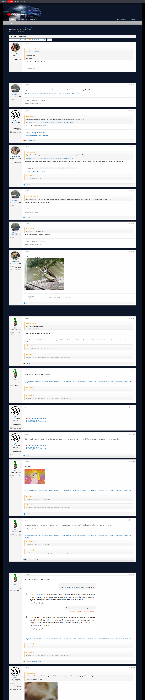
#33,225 (133, 667)
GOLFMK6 (17, 1)
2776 (44, 40)
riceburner (12, 31)
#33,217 (133, 252)
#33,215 (133, 191)
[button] (26, 19)
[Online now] (15, 260)
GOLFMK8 (4, 1)
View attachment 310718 (32, 328)
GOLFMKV (23, 1)
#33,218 (133, 318)
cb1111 (15, 53)
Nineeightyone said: (31, 196)
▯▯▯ (15, 328)
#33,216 (133, 223)
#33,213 (133, 111)
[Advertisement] (72, 77)
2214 (25, 40)
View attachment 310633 (32, 52)
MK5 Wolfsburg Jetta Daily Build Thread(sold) (36, 135)
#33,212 (133, 85)
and (31, 140)
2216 (33, 40)
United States (17, 267)
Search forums (20, 23)
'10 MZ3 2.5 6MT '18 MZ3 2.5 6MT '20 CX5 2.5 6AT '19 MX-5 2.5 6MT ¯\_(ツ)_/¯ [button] (56, 168)
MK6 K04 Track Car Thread (32, 134)
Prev (12, 40)
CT (20, 332)
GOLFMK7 (10, 1)
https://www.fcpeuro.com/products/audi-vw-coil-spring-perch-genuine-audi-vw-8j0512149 (52, 94)
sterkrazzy (15, 261)
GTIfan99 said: (30, 116)
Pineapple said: (30, 49)
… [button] (17, 40)
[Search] (132, 19)
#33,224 (133, 574)
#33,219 (133, 369)
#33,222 (133, 461)
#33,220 (133, 407)
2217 (37, 40)
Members (32, 20)
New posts (12, 23)
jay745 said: (29, 175)
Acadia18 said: (30, 673)
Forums (12, 20)
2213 (21, 40)
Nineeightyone (15, 156)
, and (33, 661)
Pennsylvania (17, 162)
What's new (21, 20)
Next (48, 40)
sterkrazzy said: (30, 323)
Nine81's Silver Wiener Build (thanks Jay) (35, 171)
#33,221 (133, 434)
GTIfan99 (15, 95)
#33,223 (133, 520)
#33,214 (133, 146)
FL (20, 99)
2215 (29, 40)
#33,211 (133, 43)
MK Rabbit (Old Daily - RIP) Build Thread (35, 132)
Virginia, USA (17, 59)
